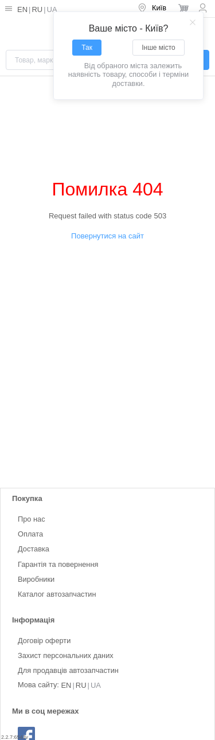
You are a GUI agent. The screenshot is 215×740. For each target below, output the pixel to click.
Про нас (31, 519)
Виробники (36, 579)
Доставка (33, 549)
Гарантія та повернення (58, 564)
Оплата (30, 534)
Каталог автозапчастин (57, 594)
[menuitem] (153, 8)
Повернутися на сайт (107, 236)
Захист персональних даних (66, 655)
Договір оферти (44, 640)
